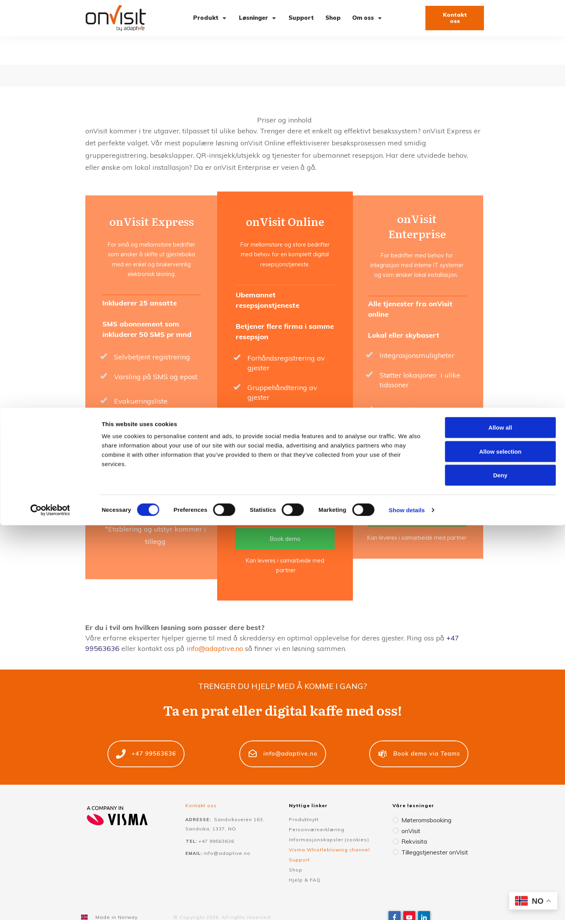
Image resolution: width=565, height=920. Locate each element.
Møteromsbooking (425, 791)
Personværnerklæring (316, 801)
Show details (407, 904)
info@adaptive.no (215, 619)
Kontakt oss (201, 777)
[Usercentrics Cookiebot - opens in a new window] (50, 905)
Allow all (500, 822)
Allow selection (500, 846)
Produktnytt (304, 791)
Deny (500, 869)
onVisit (410, 801)
